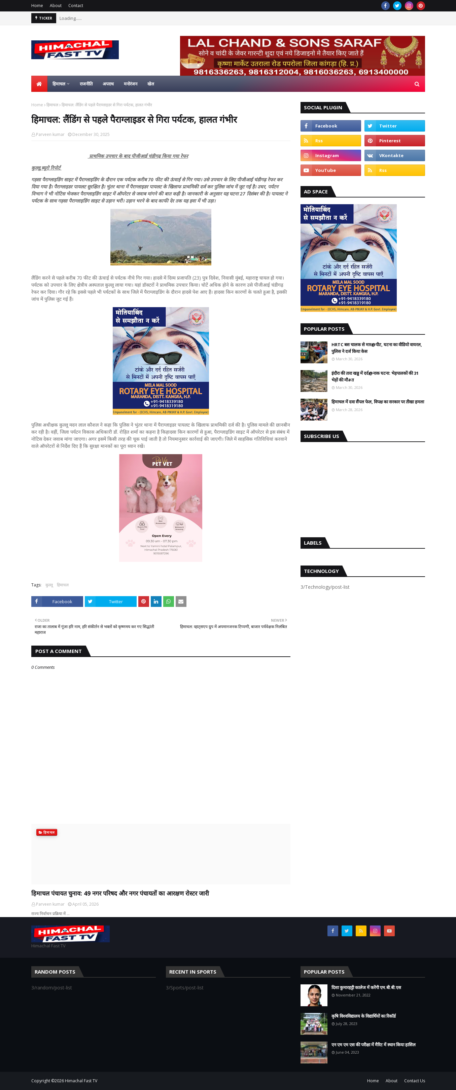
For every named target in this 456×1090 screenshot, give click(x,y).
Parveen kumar (50, 134)
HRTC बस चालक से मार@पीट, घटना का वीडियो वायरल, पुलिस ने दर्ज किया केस (376, 347)
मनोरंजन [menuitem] (130, 84)
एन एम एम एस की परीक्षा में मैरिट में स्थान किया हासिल (373, 1045)
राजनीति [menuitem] (86, 84)
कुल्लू (49, 585)
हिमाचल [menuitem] (58, 84)
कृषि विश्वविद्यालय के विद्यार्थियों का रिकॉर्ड (363, 1016)
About (56, 5)
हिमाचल (52, 105)
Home (37, 5)
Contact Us (414, 1081)
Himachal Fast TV (81, 1081)
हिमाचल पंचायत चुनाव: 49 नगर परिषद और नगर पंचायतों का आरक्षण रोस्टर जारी (120, 893)
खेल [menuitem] (150, 84)
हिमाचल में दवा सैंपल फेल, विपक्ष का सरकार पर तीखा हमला (377, 402)
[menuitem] (39, 84)
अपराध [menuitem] (108, 84)
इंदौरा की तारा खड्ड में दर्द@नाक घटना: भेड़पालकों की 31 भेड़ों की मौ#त (375, 376)
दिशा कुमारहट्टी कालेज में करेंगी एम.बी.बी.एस (366, 987)
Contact (75, 5)
